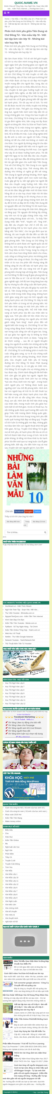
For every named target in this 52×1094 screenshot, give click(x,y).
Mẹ (6, 844)
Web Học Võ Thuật (12, 633)
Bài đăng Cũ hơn (39, 521)
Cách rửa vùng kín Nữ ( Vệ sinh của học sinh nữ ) (25, 808)
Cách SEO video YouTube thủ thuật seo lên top (24, 973)
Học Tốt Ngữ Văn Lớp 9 (14, 693)
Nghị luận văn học (12, 847)
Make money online (13, 821)
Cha (6, 833)
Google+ (29, 511)
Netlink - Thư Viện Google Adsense (19, 637)
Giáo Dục (9, 837)
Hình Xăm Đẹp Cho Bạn (14, 620)
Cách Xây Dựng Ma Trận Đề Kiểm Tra (29, 1031)
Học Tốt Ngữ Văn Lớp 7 (14, 687)
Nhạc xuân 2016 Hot (13, 815)
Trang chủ (27, 523)
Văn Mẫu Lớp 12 (11, 884)
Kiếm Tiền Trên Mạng (13, 818)
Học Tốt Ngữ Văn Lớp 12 (15, 704)
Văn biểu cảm (10, 905)
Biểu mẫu (9, 830)
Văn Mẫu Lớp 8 (11, 894)
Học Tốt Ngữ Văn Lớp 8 (14, 690)
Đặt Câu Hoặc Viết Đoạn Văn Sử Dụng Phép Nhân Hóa (25, 995)
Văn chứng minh (11, 908)
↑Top (34, 1092)
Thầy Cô (8, 857)
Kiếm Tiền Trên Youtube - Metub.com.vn (21, 623)
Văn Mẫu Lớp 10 (11, 877)
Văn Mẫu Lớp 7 (11, 891)
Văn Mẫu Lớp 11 (11, 881)
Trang (46, 1092)
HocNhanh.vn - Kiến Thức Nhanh (18, 606)
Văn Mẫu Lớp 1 (11, 874)
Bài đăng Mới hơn (13, 521)
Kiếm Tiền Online (12, 840)
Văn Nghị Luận (11, 901)
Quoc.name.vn (26, 2)
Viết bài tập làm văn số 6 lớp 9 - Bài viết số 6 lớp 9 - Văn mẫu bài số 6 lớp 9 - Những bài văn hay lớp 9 (30, 1007)
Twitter (37, 511)
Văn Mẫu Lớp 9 (11, 898)
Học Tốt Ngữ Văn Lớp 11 (15, 700)
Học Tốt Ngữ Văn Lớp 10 (15, 697)
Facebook (19, 511)
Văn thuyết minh (11, 918)
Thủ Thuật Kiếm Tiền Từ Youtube (18, 644)
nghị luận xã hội (11, 921)
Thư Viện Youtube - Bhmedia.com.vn (19, 613)
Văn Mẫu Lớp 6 (11, 888)
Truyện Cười (10, 861)
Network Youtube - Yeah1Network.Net (20, 640)
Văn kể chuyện (11, 911)
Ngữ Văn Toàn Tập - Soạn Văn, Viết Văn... (22, 610)
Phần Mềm (9, 854)
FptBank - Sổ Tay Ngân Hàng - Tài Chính (21, 627)
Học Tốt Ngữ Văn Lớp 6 (14, 683)
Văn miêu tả (10, 915)
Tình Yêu (8, 867)
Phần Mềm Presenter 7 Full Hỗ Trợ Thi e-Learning (23, 1044)
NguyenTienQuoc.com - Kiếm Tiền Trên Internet (24, 616)
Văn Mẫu (8, 871)
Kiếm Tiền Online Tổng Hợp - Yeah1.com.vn (22, 630)
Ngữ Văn (8, 850)
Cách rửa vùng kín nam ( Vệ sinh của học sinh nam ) (26, 811)
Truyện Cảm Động (12, 864)
